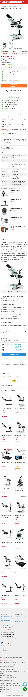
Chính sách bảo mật (5, 620)
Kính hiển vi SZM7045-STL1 (6, 543)
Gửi (14, 380)
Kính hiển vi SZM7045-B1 (7, 569)
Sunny (14, 61)
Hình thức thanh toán (6, 623)
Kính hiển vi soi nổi (13, 6)
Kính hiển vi (4, 6)
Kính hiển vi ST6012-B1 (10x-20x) (20, 436)
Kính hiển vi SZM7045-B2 (7, 242)
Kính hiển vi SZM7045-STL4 (6, 596)
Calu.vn (21, 695)
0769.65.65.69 (10, 632)
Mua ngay (14, 85)
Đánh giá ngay (14, 354)
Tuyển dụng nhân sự (19, 619)
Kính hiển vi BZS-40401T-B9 (20, 463)
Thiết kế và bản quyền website (13, 695)
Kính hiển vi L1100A (19, 542)
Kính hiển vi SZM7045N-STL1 (20, 596)
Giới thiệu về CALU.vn (20, 616)
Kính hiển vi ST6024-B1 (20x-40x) (20, 516)
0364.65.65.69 (15, 639)
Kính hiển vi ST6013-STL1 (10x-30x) (6, 516)
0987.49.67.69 (10, 636)
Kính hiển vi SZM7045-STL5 (6, 436)
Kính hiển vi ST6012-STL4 (6, 409)
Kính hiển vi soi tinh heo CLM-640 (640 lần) (20, 489)
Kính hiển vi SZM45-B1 (6, 489)
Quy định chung (4, 625)
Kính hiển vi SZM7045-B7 (20, 569)
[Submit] (20, 1)
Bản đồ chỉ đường (19, 621)
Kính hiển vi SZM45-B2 (20, 408)
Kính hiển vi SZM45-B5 (6, 462)
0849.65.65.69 (10, 634)
